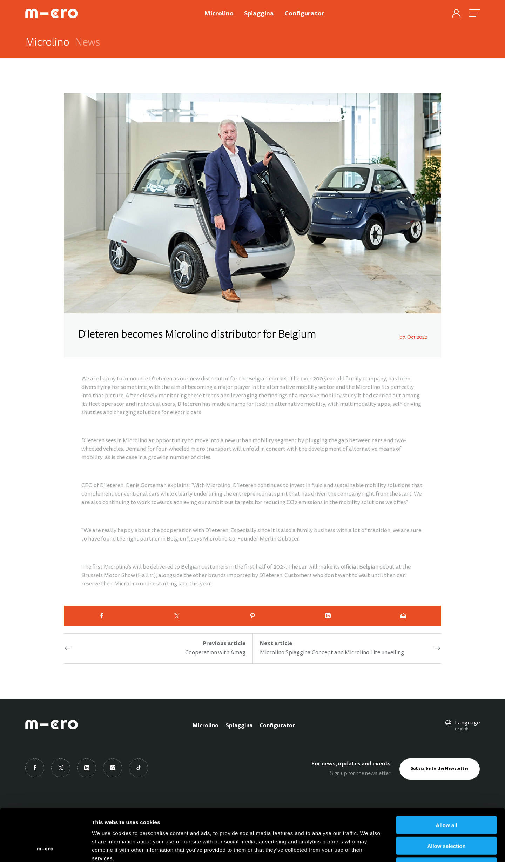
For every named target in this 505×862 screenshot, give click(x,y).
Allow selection (446, 797)
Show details (368, 848)
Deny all (446, 817)
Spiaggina (238, 726)
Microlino (205, 726)
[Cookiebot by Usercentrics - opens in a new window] (45, 848)
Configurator (277, 726)
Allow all (446, 776)
